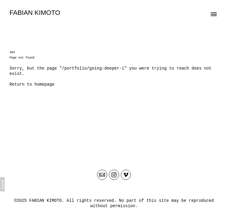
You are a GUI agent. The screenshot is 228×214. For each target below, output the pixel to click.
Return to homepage (32, 84)
